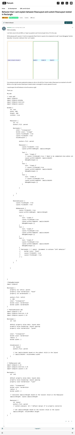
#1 (72, 27)
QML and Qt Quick (13, 17)
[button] (2, 432)
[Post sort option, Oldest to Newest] (8, 22)
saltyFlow (9, 27)
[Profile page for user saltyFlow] (4, 28)
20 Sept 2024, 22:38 (20, 27)
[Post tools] (71, 421)
